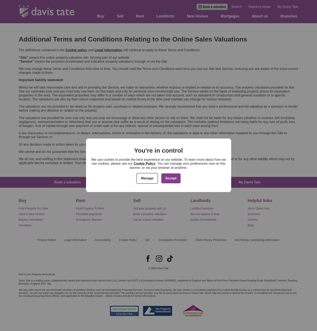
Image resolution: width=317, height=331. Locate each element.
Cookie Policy (144, 163)
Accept (170, 178)
